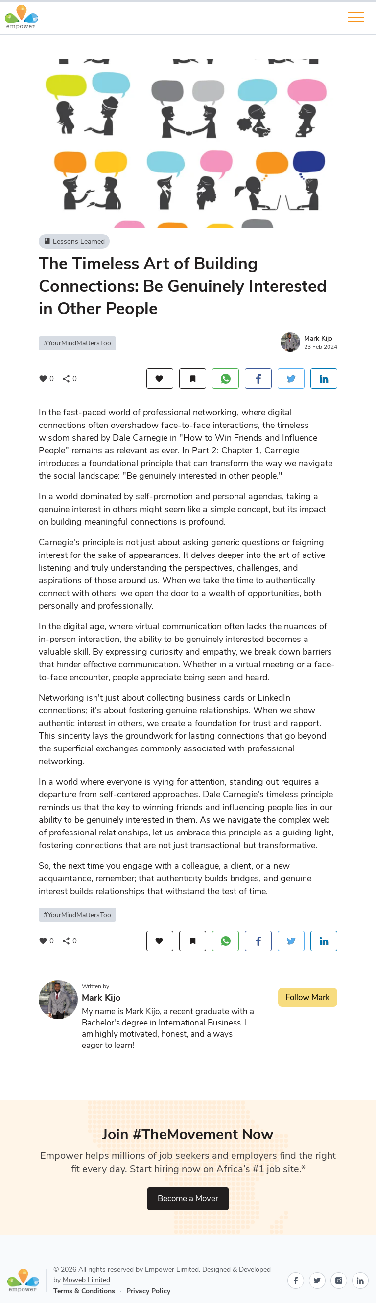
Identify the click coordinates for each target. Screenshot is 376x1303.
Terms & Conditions (84, 1291)
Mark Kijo (318, 338)
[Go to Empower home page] (27, 1280)
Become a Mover (188, 1198)
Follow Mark (307, 997)
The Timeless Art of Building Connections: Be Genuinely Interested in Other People (183, 286)
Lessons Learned (74, 241)
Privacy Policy (148, 1291)
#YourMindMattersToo (77, 343)
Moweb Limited (86, 1279)
